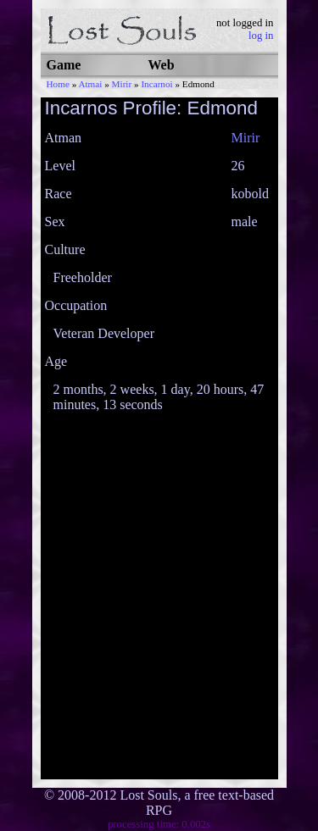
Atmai (90, 84)
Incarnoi (156, 84)
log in (261, 36)
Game (64, 65)
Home (58, 84)
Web (161, 65)
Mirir (122, 84)
